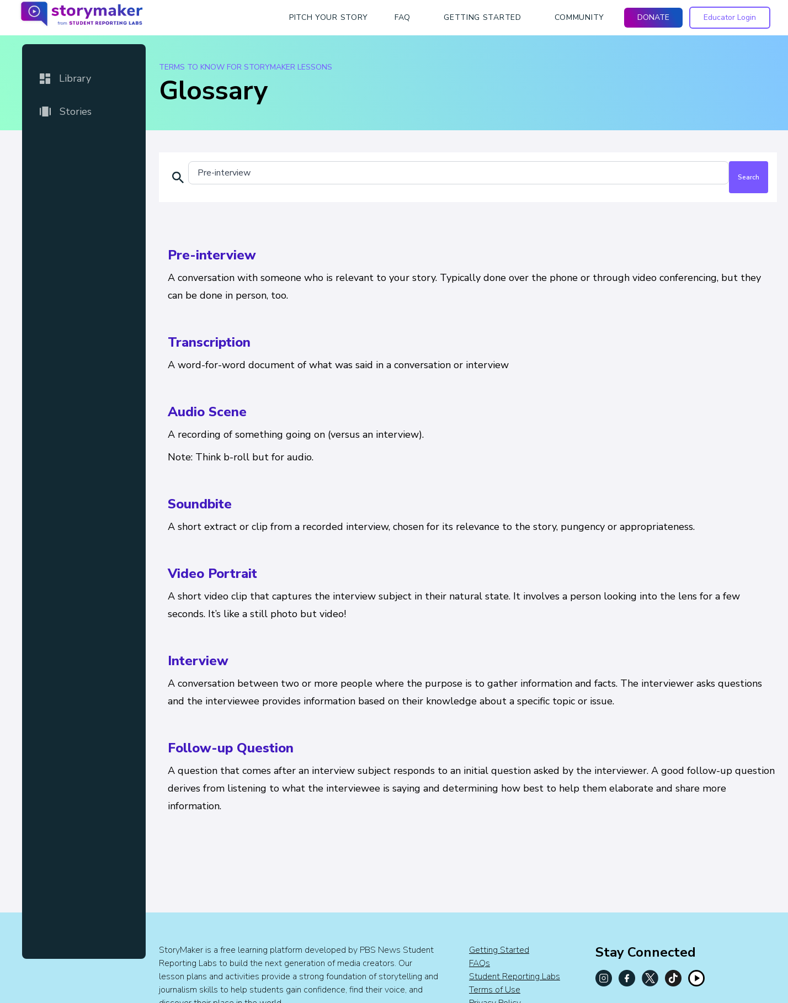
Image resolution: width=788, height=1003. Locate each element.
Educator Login (730, 17)
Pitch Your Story (328, 17)
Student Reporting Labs (514, 976)
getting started (482, 17)
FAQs (479, 963)
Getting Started (499, 950)
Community (579, 17)
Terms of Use (494, 990)
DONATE (653, 17)
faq (403, 17)
